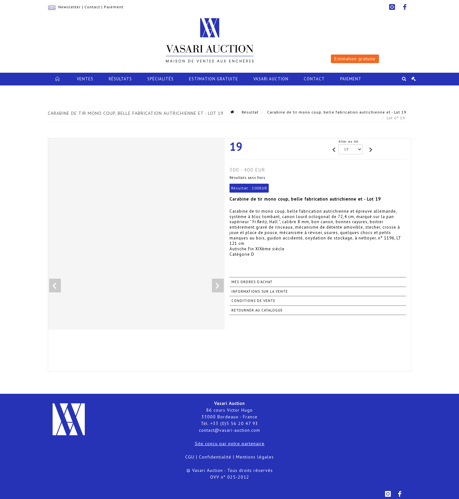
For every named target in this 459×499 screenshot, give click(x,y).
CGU (189, 457)
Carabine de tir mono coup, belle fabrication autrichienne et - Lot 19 (336, 112)
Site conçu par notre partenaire (230, 443)
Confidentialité (215, 457)
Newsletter (69, 6)
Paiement (113, 6)
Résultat (250, 112)
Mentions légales (255, 457)
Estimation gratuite (354, 59)
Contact (92, 6)
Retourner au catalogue (257, 310)
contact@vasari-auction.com (229, 430)
